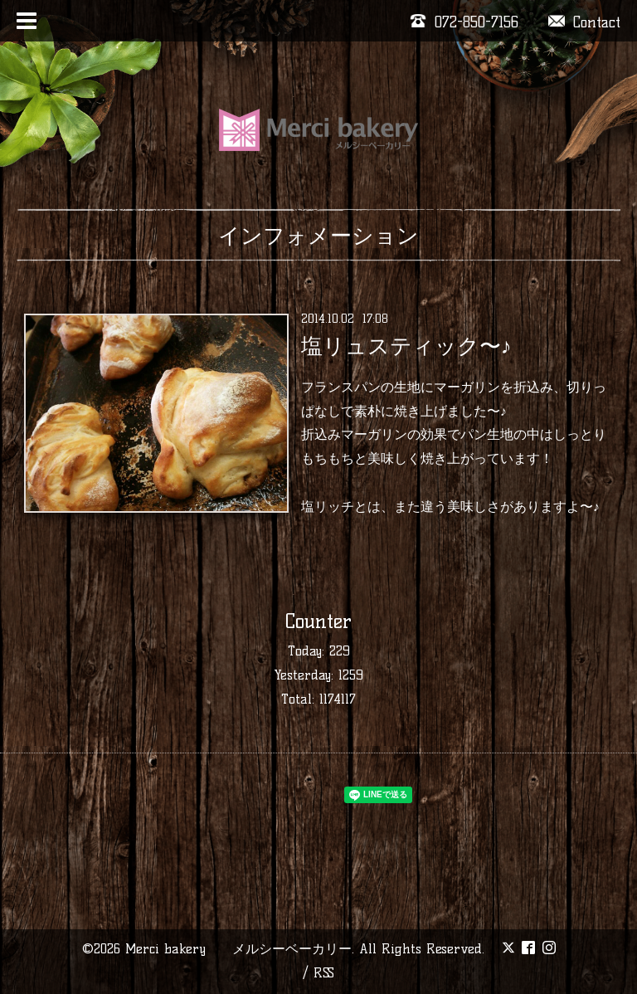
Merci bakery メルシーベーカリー (238, 949)
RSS (324, 973)
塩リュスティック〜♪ (406, 346)
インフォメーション (318, 235)
